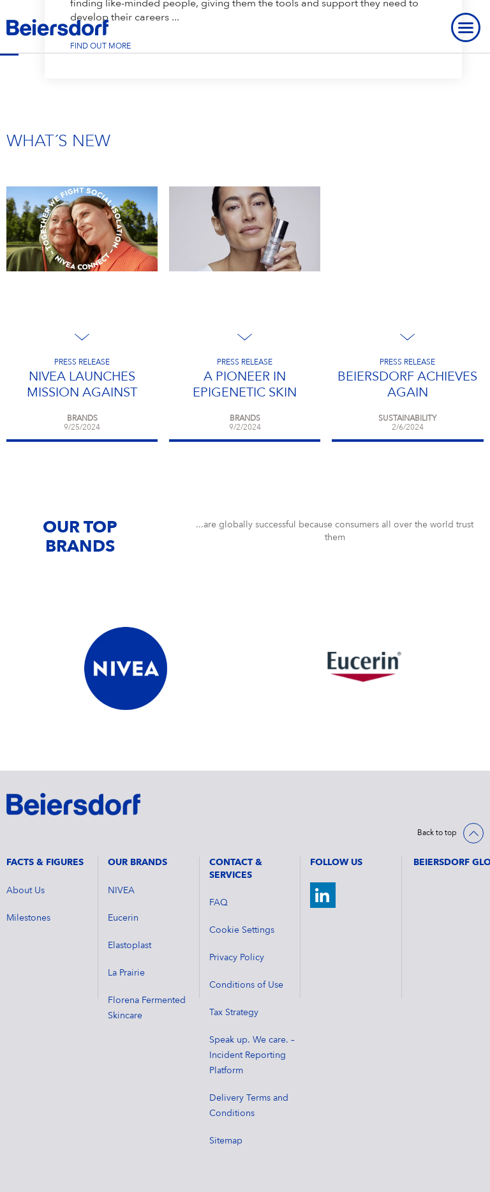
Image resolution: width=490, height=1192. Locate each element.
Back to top (437, 833)
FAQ (218, 902)
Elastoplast (129, 945)
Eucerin (123, 918)
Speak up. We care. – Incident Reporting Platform (252, 1055)
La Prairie (126, 973)
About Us (25, 890)
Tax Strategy (233, 1012)
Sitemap (225, 1140)
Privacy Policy (236, 957)
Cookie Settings (241, 930)
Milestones (28, 918)
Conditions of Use (246, 985)
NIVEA (121, 890)
